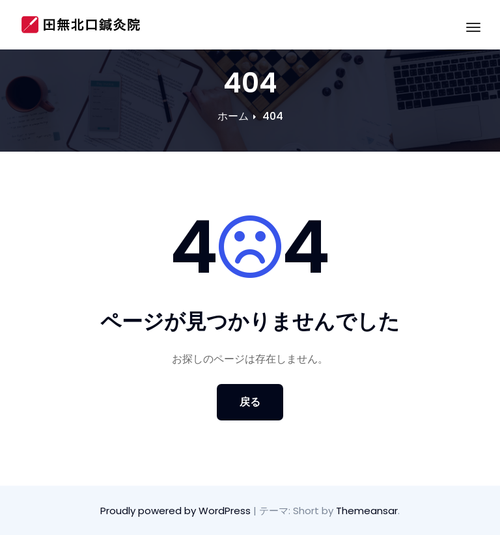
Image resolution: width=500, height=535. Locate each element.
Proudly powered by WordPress (176, 510)
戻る (250, 401)
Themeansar (367, 510)
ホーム (233, 116)
